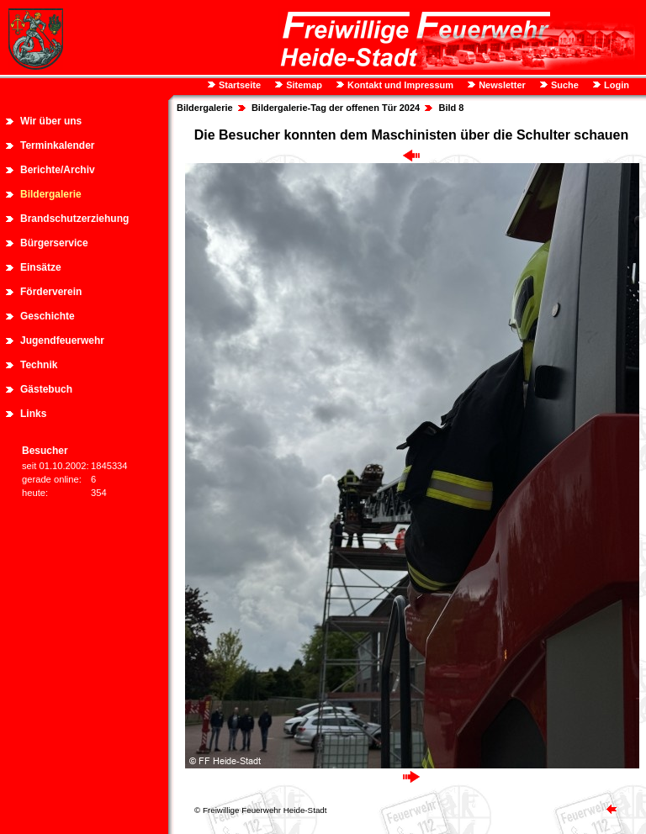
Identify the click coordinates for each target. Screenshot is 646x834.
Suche (563, 85)
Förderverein (51, 292)
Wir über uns (51, 121)
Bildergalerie (51, 194)
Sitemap (302, 85)
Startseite (238, 85)
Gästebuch (46, 389)
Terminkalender (57, 145)
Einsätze (40, 267)
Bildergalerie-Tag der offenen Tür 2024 (336, 108)
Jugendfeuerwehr (62, 340)
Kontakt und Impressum (399, 85)
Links (33, 414)
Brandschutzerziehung (74, 218)
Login (615, 85)
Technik (38, 365)
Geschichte (47, 316)
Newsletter (501, 85)
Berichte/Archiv (57, 170)
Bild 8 (450, 108)
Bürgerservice (54, 243)
